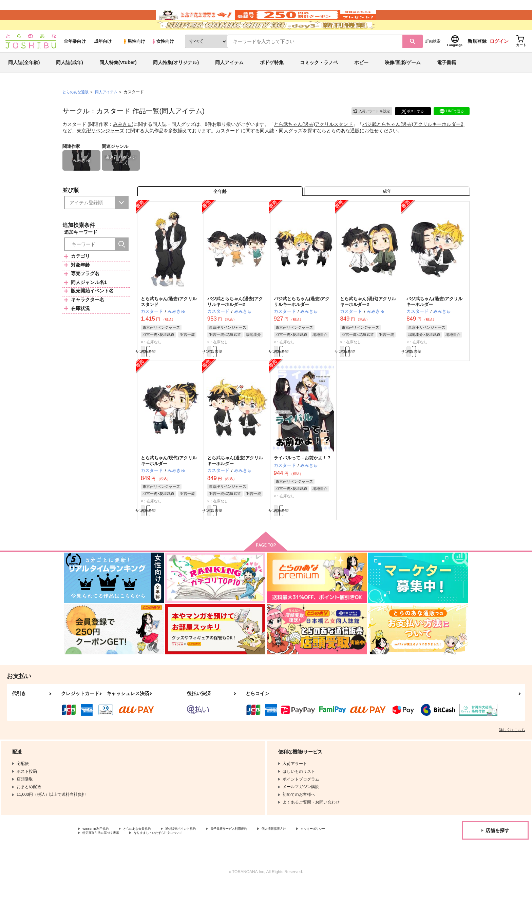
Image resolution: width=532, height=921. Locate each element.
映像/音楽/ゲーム (403, 82)
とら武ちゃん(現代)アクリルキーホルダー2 (368, 328)
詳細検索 (432, 61)
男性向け (133, 61)
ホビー (361, 82)
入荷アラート (366, 130)
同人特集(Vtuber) (118, 82)
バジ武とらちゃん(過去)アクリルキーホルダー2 (412, 144)
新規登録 (477, 61)
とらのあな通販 (76, 112)
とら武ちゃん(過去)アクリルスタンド (313, 144)
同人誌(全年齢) (24, 82)
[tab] (387, 215)
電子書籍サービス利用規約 (262, 863)
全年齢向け (75, 61)
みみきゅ (122, 144)
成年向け (103, 61)
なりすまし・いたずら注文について (225, 869)
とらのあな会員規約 (150, 863)
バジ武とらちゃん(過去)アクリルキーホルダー (302, 328)
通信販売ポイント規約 (203, 863)
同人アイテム (229, 82)
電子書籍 (446, 82)
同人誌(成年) (69, 82)
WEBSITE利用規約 (99, 863)
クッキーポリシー (98, 869)
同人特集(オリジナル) (176, 82)
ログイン (499, 61)
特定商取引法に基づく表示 (154, 869)
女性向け (162, 61)
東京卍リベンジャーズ (100, 151)
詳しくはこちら (512, 764)
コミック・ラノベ (319, 82)
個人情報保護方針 (318, 863)
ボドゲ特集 (272, 82)
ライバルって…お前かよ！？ (302, 488)
